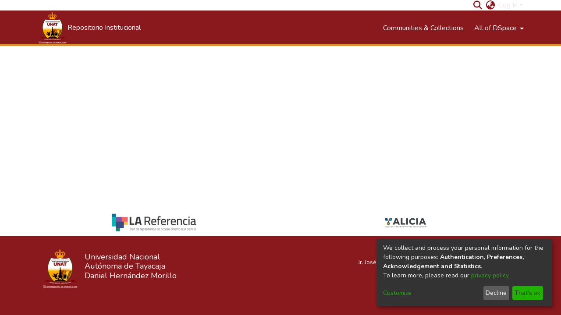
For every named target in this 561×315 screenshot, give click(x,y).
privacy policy (489, 275)
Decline (496, 293)
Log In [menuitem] (508, 5)
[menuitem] (490, 5)
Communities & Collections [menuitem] (423, 28)
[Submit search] (477, 5)
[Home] (89, 28)
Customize (397, 293)
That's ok (527, 293)
